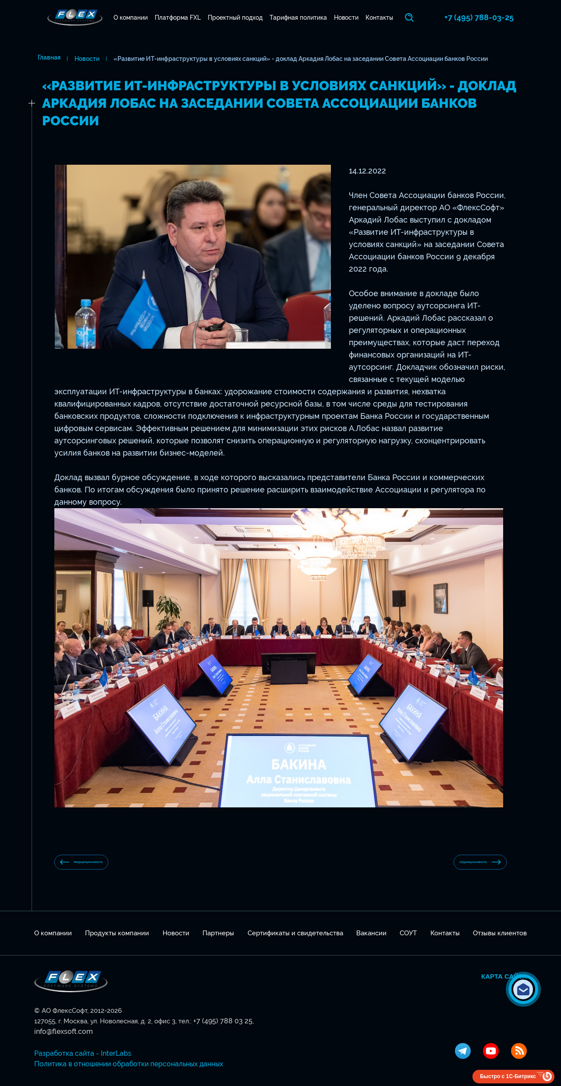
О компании (124, 17)
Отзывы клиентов (500, 940)
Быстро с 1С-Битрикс (508, 1073)
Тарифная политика (301, 17)
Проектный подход (235, 17)
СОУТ (408, 940)
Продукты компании (117, 940)
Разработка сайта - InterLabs (79, 1050)
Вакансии (371, 940)
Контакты (389, 17)
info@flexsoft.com (277, 1028)
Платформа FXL (175, 17)
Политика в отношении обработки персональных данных (124, 1061)
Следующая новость (454, 866)
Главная (45, 58)
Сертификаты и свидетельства (295, 940)
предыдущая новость (108, 866)
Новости (353, 17)
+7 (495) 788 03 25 (220, 1028)
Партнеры (218, 940)
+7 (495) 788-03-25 (492, 17)
